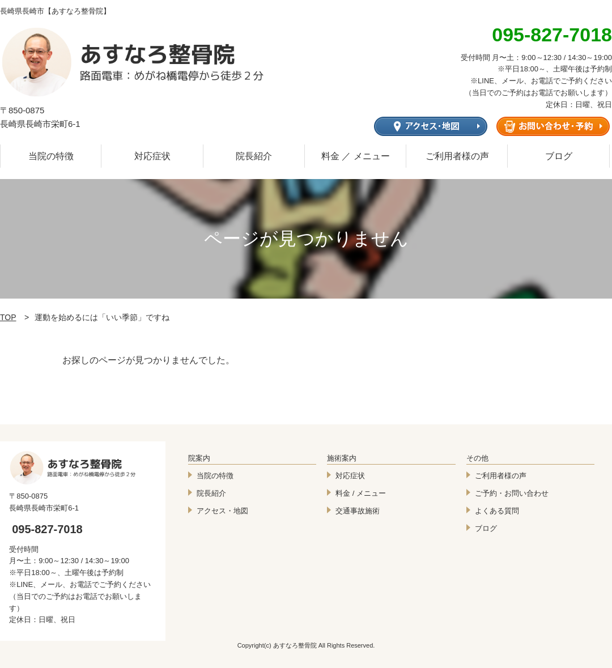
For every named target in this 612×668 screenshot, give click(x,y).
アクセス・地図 (222, 511)
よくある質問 (497, 511)
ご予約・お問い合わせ (512, 493)
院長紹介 (254, 156)
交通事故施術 (357, 511)
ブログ (558, 156)
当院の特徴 (51, 156)
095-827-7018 (47, 529)
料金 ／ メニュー (355, 156)
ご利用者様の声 (457, 156)
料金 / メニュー (360, 493)
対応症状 (152, 156)
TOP (8, 317)
